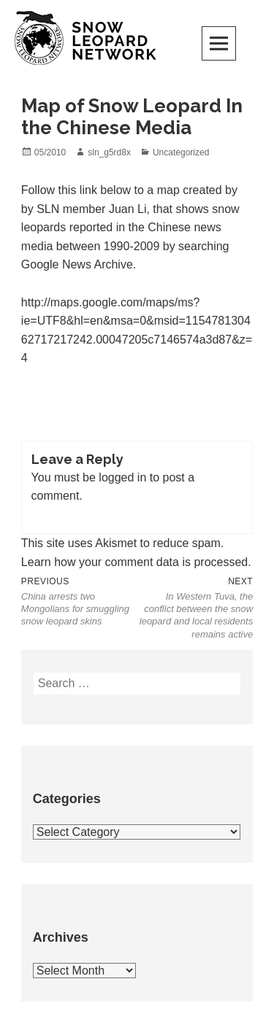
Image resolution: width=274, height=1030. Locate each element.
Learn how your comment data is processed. (136, 562)
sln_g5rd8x (109, 152)
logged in (122, 477)
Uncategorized (181, 152)
